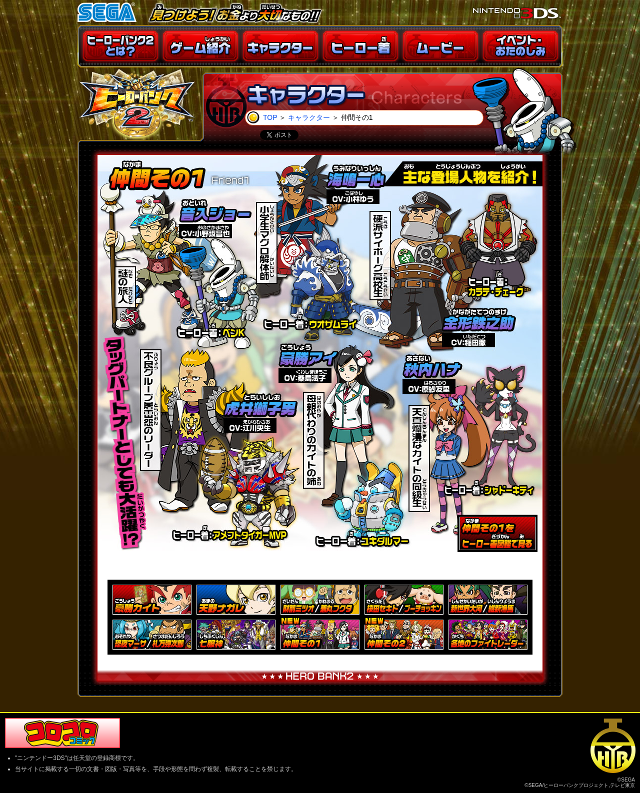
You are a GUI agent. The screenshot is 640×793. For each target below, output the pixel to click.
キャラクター (309, 117)
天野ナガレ (236, 600)
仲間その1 (320, 635)
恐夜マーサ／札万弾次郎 (152, 635)
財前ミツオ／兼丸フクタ (320, 600)
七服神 (236, 635)
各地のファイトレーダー (488, 635)
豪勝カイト (152, 600)
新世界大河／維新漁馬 (488, 600)
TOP (270, 117)
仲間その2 (404, 635)
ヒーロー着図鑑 (498, 533)
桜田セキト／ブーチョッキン (404, 600)
